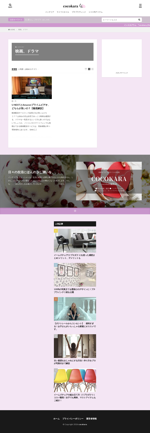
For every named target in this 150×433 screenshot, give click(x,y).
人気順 (20, 69)
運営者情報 (91, 418)
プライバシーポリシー (72, 418)
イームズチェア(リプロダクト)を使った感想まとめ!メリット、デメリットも (74, 256)
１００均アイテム (95, 12)
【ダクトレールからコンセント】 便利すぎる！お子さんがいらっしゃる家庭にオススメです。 (75, 326)
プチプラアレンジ (79, 12)
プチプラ (37, 19)
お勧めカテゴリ (31, 69)
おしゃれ (45, 19)
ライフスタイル (63, 12)
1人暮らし (29, 19)
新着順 (14, 69)
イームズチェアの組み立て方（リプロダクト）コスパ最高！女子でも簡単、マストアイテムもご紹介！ (75, 398)
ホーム (56, 418)
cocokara (83, 424)
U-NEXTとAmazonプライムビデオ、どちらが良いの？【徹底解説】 (31, 106)
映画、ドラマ (23, 29)
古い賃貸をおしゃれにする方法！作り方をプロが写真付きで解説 (75, 362)
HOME (12, 30)
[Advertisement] (121, 56)
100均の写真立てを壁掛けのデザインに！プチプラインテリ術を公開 (74, 290)
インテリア (49, 12)
